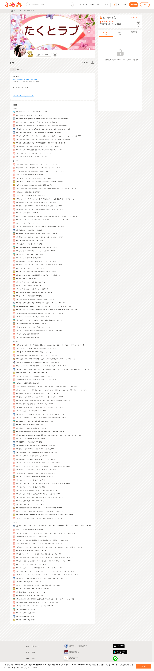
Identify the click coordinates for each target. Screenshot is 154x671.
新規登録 (134, 5)
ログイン (145, 5)
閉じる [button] (143, 666)
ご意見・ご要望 (30, 652)
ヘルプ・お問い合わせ (32, 646)
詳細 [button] (35, 668)
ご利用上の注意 (30, 658)
